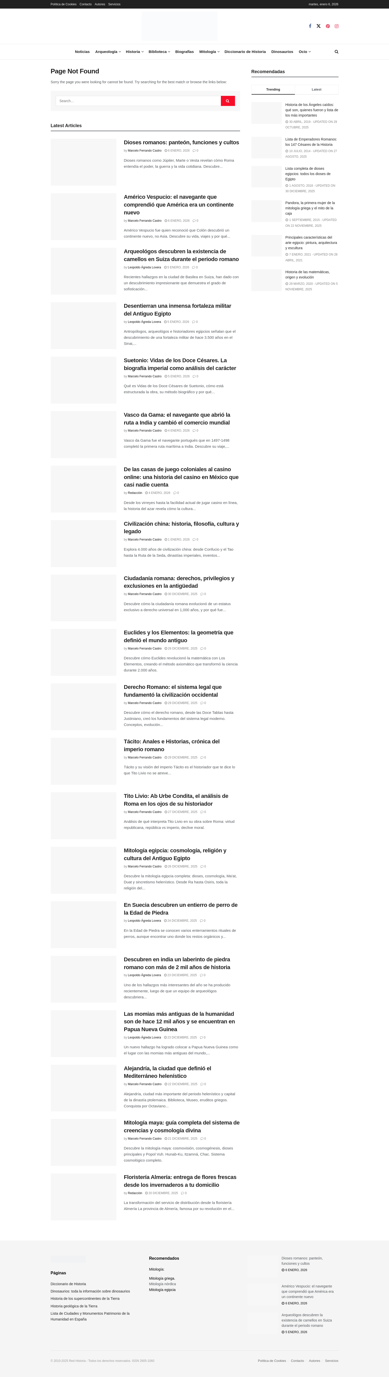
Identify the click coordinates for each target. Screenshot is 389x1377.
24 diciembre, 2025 (180, 920)
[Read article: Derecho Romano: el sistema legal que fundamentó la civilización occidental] (83, 706)
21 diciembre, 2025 (181, 1138)
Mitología (207, 51)
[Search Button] (337, 51)
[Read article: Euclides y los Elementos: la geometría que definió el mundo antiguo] (83, 652)
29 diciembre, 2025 (181, 648)
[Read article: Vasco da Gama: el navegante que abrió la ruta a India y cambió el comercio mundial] (83, 434)
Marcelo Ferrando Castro (145, 150)
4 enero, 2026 (177, 430)
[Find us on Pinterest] (328, 26)
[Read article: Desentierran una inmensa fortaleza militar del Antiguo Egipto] (83, 325)
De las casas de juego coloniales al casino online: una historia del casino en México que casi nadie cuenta (181, 477)
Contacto (86, 4)
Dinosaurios (282, 51)
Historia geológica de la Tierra (74, 1306)
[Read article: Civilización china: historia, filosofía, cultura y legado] (83, 543)
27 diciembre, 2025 (181, 812)
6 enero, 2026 (177, 150)
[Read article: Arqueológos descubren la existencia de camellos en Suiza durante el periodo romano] (83, 271)
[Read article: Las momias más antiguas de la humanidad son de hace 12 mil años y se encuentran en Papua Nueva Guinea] (83, 1033)
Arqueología (106, 51)
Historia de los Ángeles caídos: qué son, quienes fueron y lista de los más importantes (312, 110)
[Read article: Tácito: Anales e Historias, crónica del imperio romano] (83, 761)
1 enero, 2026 (177, 539)
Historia (133, 51)
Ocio (303, 51)
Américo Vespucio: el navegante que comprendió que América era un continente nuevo (179, 205)
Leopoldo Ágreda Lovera (144, 267)
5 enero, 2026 (176, 267)
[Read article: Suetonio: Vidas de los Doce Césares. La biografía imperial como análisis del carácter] (83, 380)
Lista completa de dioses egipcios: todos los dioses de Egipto (308, 173)
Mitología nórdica (162, 1284)
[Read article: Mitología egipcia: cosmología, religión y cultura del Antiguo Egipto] (83, 870)
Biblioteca (158, 51)
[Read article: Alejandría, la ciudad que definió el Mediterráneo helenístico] (83, 1088)
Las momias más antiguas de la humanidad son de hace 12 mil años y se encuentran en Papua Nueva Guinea (179, 1022)
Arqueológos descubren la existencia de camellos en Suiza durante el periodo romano (307, 1320)
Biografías (184, 51)
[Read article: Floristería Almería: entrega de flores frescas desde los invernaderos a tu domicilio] (83, 1196)
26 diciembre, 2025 (181, 866)
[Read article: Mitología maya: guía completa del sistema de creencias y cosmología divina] (83, 1142)
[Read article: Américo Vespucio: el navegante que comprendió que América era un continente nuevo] (83, 216)
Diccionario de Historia (245, 51)
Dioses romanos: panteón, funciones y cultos (181, 142)
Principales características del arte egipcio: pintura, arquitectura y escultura (311, 242)
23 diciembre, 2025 (180, 975)
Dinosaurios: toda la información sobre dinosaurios (90, 1291)
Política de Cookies (64, 4)
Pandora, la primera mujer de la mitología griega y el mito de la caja (310, 208)
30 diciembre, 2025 (181, 594)
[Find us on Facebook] (310, 26)
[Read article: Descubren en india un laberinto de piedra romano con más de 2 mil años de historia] (83, 979)
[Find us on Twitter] (318, 26)
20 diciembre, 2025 (161, 1193)
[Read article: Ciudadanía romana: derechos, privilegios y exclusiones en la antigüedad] (83, 598)
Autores (100, 4)
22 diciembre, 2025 (181, 1084)
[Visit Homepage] (180, 26)
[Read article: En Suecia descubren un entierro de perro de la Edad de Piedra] (83, 924)
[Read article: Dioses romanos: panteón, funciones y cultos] (83, 162)
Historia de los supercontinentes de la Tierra (85, 1299)
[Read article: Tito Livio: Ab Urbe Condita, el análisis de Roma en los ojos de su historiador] (83, 815)
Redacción (135, 493)
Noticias (82, 51)
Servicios (114, 4)
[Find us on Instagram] (337, 26)
